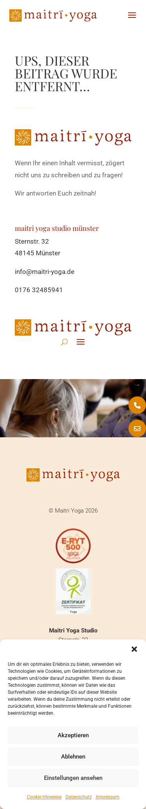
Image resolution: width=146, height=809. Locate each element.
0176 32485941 (39, 290)
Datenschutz (78, 797)
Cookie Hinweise (44, 797)
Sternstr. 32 (32, 241)
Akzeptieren (73, 735)
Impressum (108, 797)
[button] (134, 649)
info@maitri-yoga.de (44, 271)
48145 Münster (37, 253)
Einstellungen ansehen (73, 777)
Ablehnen (73, 756)
